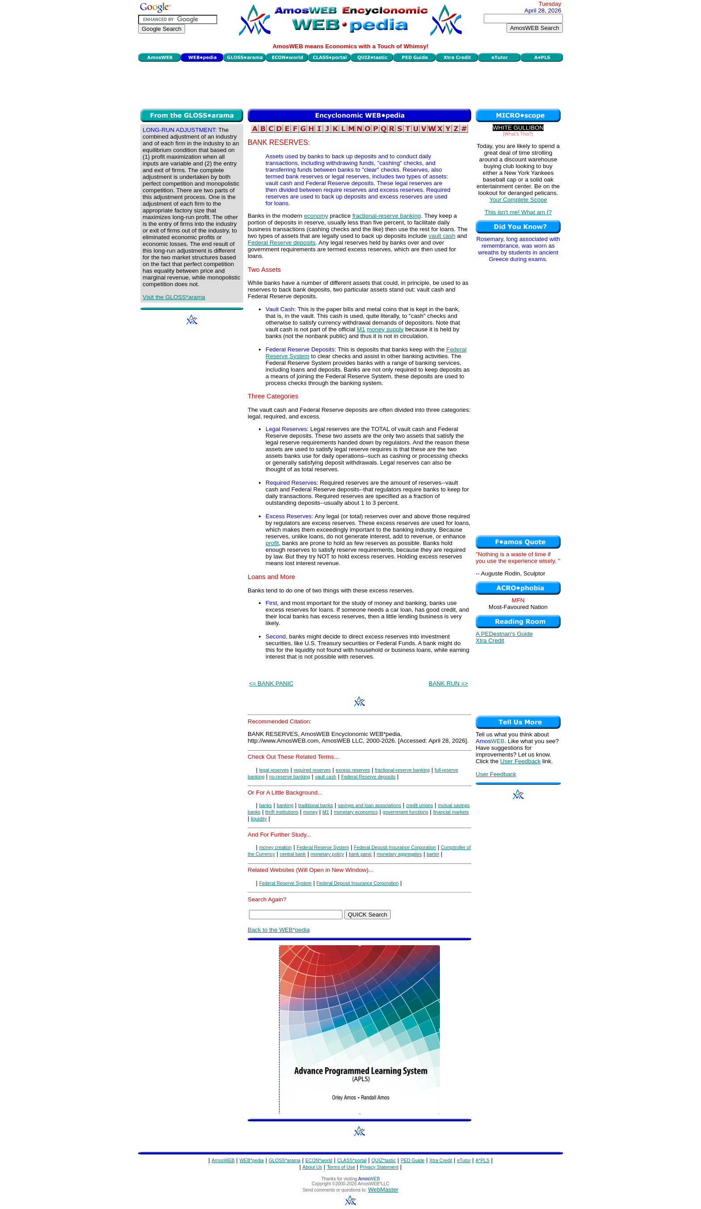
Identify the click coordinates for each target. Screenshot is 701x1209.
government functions (405, 812)
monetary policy (327, 854)
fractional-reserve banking (386, 215)
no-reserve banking (289, 776)
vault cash (442, 235)
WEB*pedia (252, 1160)
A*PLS (482, 1160)
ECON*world (318, 1160)
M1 (361, 329)
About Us (312, 1167)
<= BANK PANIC (271, 683)
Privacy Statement (379, 1167)
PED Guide (412, 1160)
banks (265, 805)
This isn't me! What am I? (518, 212)
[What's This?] (518, 133)
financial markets (451, 812)
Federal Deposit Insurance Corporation (395, 847)
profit (272, 543)
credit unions (419, 805)
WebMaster (383, 1189)
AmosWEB (223, 1160)
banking (285, 805)
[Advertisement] (350, 84)
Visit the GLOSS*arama (174, 297)
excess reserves (353, 770)
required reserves (312, 770)
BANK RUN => (448, 683)
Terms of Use (341, 1167)
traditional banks (315, 805)
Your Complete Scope (518, 199)
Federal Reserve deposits (282, 242)
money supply (385, 329)
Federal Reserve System (322, 847)
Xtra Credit (490, 640)
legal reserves (274, 770)
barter (433, 854)
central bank (293, 854)
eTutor (463, 1160)
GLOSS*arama (284, 1160)
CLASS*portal (352, 1160)
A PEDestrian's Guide (504, 633)
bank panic (360, 854)
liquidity (259, 818)
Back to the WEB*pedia (279, 929)
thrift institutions (281, 812)
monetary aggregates (399, 854)
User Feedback (520, 761)
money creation (275, 847)
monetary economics (356, 812)
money (310, 812)
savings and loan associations (369, 805)
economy (316, 215)
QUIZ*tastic (384, 1160)
